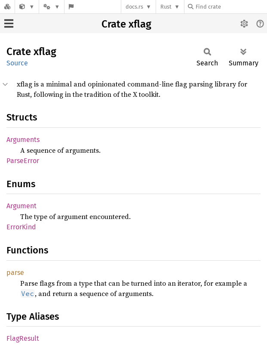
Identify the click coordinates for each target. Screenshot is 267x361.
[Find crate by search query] (231, 6)
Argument (21, 206)
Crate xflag (126, 24)
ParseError (22, 161)
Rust (166, 6)
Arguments (23, 140)
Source (17, 63)
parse (15, 272)
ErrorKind (21, 227)
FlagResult (22, 338)
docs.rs (134, 6)
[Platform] (51, 6)
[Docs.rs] (7, 6)
